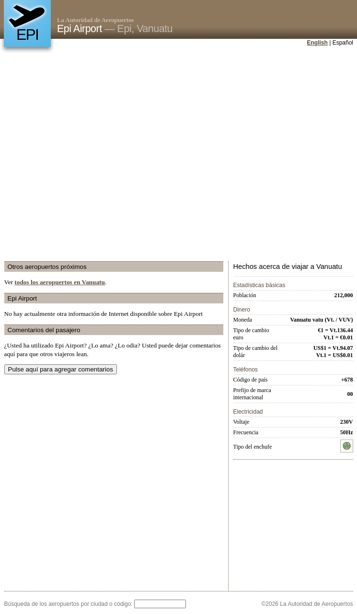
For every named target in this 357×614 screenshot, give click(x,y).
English (317, 42)
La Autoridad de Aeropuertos (95, 19)
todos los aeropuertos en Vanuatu (59, 282)
